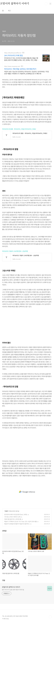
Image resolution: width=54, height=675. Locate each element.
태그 (9, 10)
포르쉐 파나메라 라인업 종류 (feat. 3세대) (15, 514)
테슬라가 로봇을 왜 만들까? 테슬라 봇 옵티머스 (17, 524)
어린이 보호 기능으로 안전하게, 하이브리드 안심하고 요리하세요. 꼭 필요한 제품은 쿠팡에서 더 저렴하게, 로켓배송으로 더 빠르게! (26, 72)
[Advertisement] (27, 323)
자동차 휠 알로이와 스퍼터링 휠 (12, 519)
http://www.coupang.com (12, 66)
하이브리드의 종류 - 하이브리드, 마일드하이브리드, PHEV (19, 129)
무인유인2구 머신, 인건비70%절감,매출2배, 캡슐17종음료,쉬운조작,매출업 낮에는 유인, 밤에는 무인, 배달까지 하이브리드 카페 (21, 59)
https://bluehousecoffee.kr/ (12, 53)
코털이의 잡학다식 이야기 (11, 587)
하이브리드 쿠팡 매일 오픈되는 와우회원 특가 (20, 69)
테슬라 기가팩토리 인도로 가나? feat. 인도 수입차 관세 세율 (20, 521)
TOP (50, 616)
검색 (46, 3)
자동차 (6, 511)
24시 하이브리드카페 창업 (13, 55)
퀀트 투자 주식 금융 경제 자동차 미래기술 (13, 590)
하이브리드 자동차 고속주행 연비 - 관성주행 (15, 251)
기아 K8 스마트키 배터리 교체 (12, 517)
